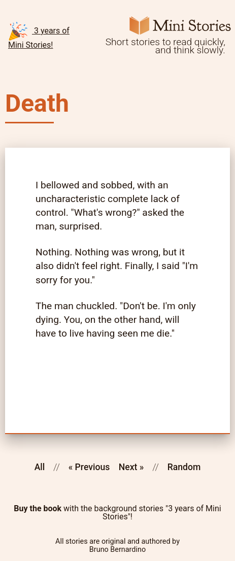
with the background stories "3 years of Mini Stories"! (117, 513)
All (40, 467)
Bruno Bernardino (117, 550)
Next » (131, 467)
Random (184, 467)
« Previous (89, 467)
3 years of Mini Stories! (39, 35)
